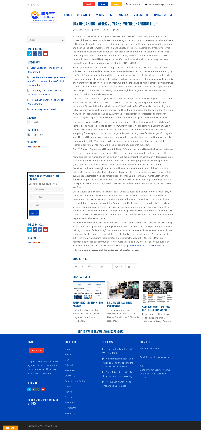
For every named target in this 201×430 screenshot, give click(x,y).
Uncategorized (112, 29)
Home (68, 349)
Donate (89, 4)
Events (68, 397)
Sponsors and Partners (76, 381)
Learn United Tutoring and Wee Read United (117, 351)
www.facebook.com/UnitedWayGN (147, 245)
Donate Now (36, 350)
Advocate (69, 365)
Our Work (70, 375)
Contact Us (70, 407)
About (68, 354)
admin (97, 29)
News (103, 4)
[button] (79, 266)
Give (67, 359)
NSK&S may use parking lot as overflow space (120, 304)
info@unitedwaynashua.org (159, 357)
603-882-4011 (154, 348)
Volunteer (70, 370)
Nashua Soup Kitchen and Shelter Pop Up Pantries (45, 102)
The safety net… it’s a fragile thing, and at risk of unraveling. (45, 92)
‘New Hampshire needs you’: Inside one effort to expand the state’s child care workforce (46, 81)
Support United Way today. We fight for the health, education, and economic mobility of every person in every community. (42, 367)
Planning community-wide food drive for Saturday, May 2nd (156, 308)
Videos (116, 4)
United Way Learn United (43, 109)
